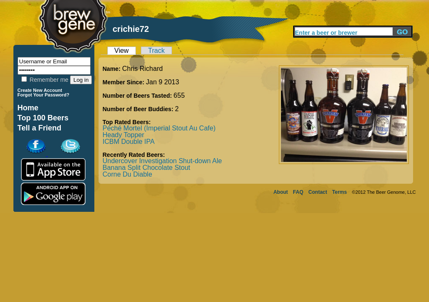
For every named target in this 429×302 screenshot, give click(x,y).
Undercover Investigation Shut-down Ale (162, 160)
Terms (339, 192)
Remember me (44, 79)
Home (28, 108)
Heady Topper (123, 134)
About (280, 192)
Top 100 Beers (43, 118)
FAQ (298, 192)
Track (156, 50)
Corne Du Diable (127, 174)
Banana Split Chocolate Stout (146, 167)
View (121, 50)
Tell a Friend (40, 128)
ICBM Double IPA (129, 141)
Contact (317, 192)
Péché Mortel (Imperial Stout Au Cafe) (159, 128)
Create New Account (40, 90)
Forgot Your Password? (44, 94)
